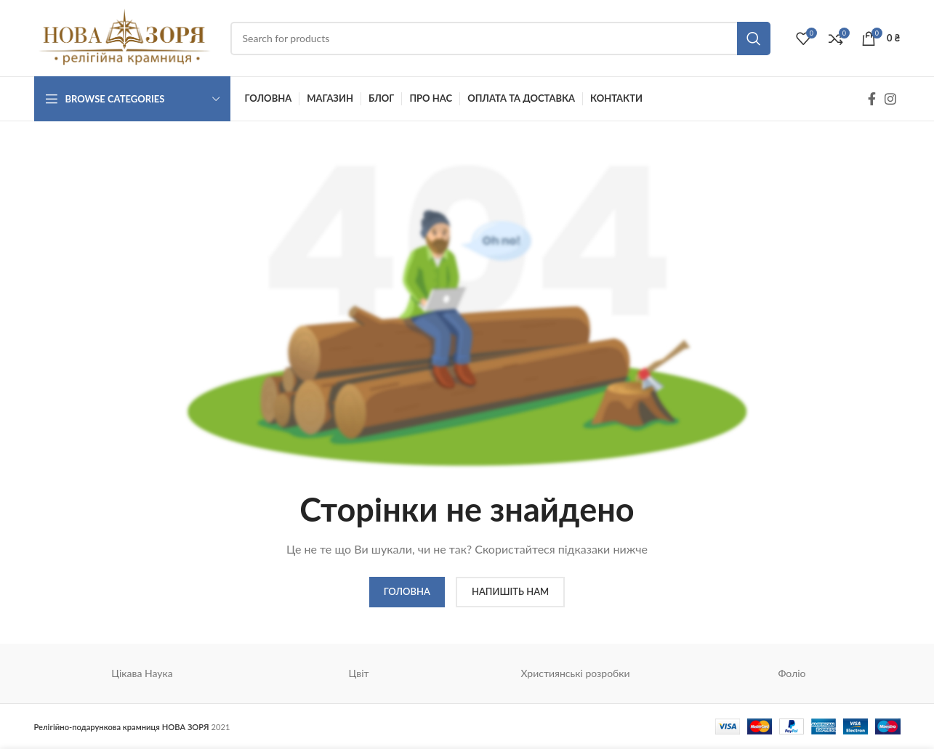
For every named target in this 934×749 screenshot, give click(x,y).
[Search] (500, 38)
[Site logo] (125, 37)
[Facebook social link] (871, 99)
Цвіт (358, 673)
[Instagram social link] (890, 99)
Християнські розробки (574, 673)
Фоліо (791, 673)
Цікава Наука (142, 673)
